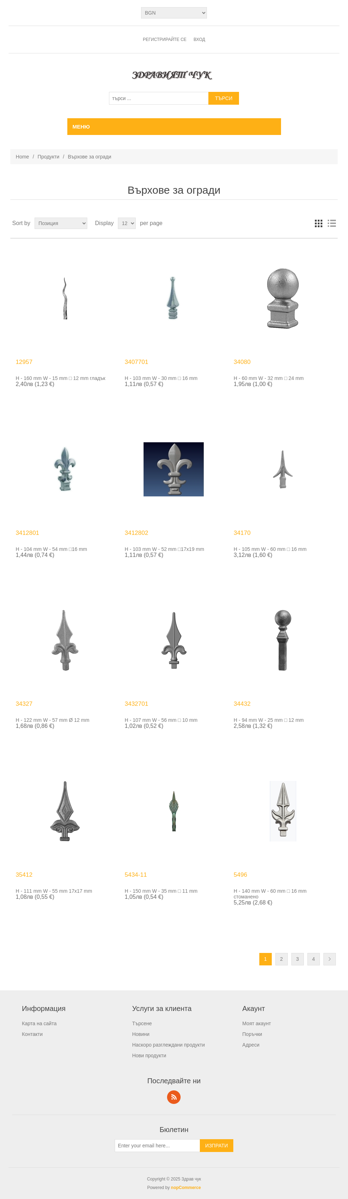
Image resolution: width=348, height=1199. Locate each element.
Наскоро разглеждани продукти (168, 1045)
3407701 (136, 362)
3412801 (27, 533)
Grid (319, 223)
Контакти (32, 1034)
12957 (24, 362)
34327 (24, 703)
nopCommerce (186, 1187)
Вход (199, 39)
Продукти (48, 157)
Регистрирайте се (165, 39)
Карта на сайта (39, 1023)
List (331, 223)
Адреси (250, 1045)
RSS (174, 1097)
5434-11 (136, 874)
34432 (242, 703)
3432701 (136, 703)
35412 (24, 874)
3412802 (136, 533)
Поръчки (252, 1034)
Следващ (329, 959)
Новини (141, 1034)
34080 (242, 362)
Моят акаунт (256, 1023)
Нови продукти (149, 1055)
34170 (242, 533)
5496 (240, 874)
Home (22, 157)
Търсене (142, 1023)
